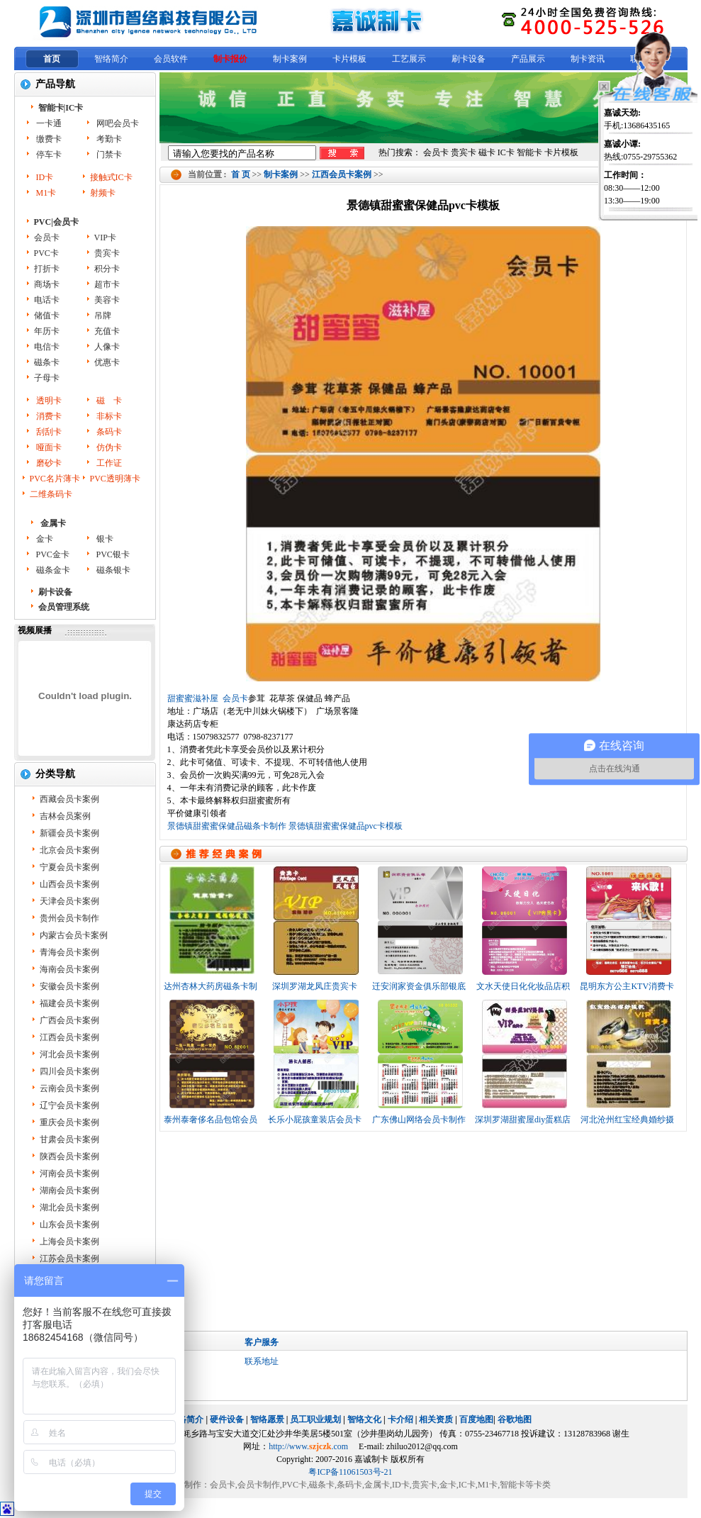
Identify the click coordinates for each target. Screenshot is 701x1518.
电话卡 (47, 300)
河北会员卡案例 (69, 1054)
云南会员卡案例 (69, 1088)
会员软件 (171, 59)
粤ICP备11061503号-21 (350, 1472)
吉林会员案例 (65, 816)
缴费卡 (48, 139)
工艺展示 (409, 59)
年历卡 (47, 331)
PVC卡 (46, 253)
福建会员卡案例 (69, 1003)
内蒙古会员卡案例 (74, 935)
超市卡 (107, 284)
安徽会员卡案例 (69, 986)
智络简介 (111, 59)
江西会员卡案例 (341, 174)
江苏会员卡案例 (69, 1258)
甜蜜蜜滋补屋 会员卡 (207, 698)
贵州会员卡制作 (69, 918)
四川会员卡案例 (69, 1071)
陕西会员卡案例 (69, 1156)
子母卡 (47, 378)
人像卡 (107, 347)
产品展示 (528, 59)
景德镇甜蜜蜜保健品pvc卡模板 (345, 826)
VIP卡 (105, 237)
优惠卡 (107, 362)
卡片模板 (349, 59)
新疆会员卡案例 (69, 833)
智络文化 (364, 1419)
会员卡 (47, 237)
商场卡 (47, 284)
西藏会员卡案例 (69, 799)
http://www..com (308, 1446)
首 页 (240, 174)
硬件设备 (227, 1419)
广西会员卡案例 (69, 1020)
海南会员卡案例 (69, 969)
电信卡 (47, 347)
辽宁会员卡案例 (69, 1105)
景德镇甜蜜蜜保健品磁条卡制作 (226, 826)
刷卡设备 (469, 59)
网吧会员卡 (116, 123)
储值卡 (47, 315)
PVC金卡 (51, 554)
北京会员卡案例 (69, 850)
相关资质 (436, 1419)
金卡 (43, 539)
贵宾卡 (107, 253)
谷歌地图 (515, 1419)
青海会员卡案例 (69, 952)
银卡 (103, 539)
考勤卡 (108, 139)
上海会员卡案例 (69, 1241)
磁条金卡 (52, 570)
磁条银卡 (112, 570)
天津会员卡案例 (69, 901)
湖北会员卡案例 (69, 1207)
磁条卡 (47, 362)
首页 (51, 59)
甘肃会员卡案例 (69, 1139)
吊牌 (102, 315)
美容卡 (107, 300)
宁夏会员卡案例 (69, 867)
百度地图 (476, 1419)
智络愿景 (267, 1419)
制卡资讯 (588, 59)
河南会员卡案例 (69, 1173)
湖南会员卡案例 (69, 1190)
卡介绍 (400, 1419)
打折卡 (47, 269)
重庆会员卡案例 (69, 1122)
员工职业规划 (315, 1419)
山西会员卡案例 (69, 884)
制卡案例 (290, 59)
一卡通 (48, 123)
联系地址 (262, 1361)
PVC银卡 (112, 554)
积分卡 (107, 269)
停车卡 (48, 155)
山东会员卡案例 (69, 1224)
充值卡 (107, 331)
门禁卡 (108, 155)
